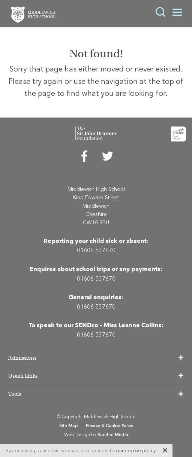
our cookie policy (136, 450)
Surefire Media (113, 434)
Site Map (68, 425)
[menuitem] (84, 158)
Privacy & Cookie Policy (109, 425)
